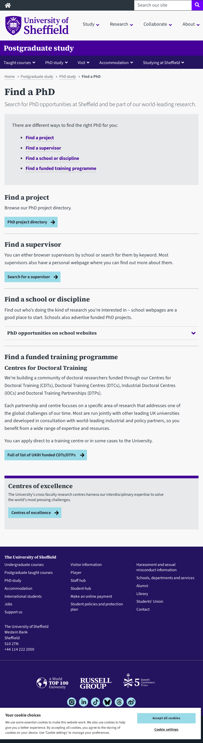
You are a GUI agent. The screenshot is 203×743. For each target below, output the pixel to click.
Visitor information (86, 565)
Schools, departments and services (165, 578)
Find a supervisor (43, 148)
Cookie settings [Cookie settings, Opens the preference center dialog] (166, 729)
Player (76, 572)
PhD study (67, 76)
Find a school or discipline (52, 158)
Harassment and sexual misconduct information (156, 567)
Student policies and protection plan (97, 607)
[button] (21, 62)
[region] (100, 725)
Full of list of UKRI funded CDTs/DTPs (41, 455)
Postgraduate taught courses (28, 572)
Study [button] (88, 24)
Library (142, 594)
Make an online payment (91, 596)
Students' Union (149, 601)
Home (9, 76)
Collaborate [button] (155, 24)
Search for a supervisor (28, 277)
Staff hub (78, 580)
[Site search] (197, 5)
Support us (13, 612)
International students (22, 596)
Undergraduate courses (24, 565)
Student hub (81, 588)
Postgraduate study (39, 48)
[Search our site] (163, 5)
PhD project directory (27, 222)
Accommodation (18, 588)
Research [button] (119, 24)
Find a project (40, 137)
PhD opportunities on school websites (101, 333)
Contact (143, 609)
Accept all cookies (166, 718)
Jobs (8, 604)
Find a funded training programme (61, 168)
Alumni (142, 586)
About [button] (189, 24)
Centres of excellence (31, 513)
